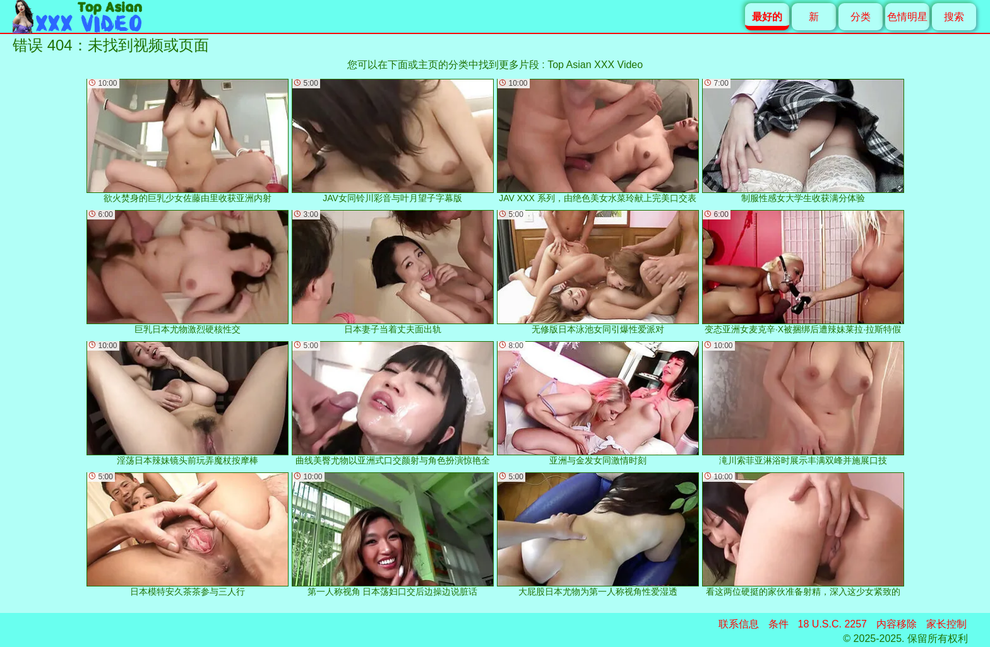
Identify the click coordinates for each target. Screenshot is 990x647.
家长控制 (946, 624)
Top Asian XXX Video (595, 64)
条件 (778, 624)
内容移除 (896, 624)
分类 (860, 16)
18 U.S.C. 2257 (832, 624)
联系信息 (739, 624)
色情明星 (907, 16)
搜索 (954, 16)
